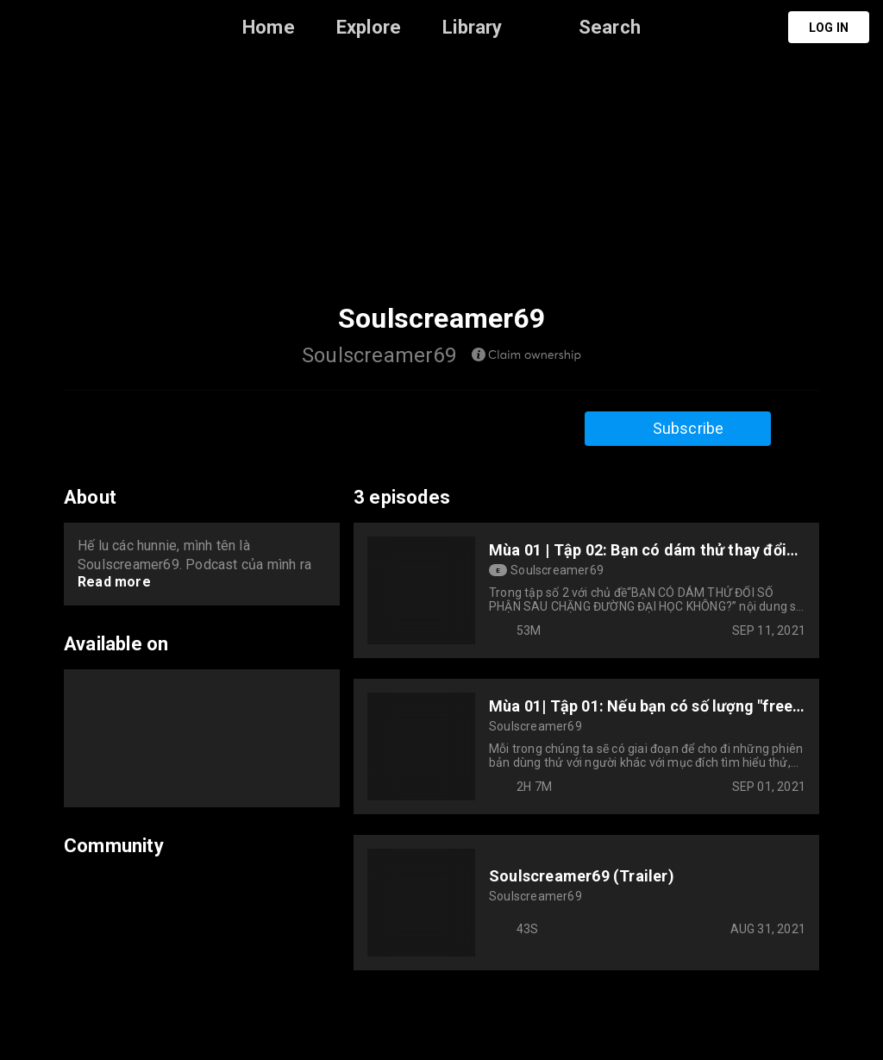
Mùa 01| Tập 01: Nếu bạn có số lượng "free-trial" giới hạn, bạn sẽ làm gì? (643, 706)
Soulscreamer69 (557, 570)
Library (472, 27)
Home (268, 27)
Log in (829, 27)
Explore (368, 27)
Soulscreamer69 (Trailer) (581, 876)
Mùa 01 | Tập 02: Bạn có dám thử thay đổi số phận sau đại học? (637, 550)
